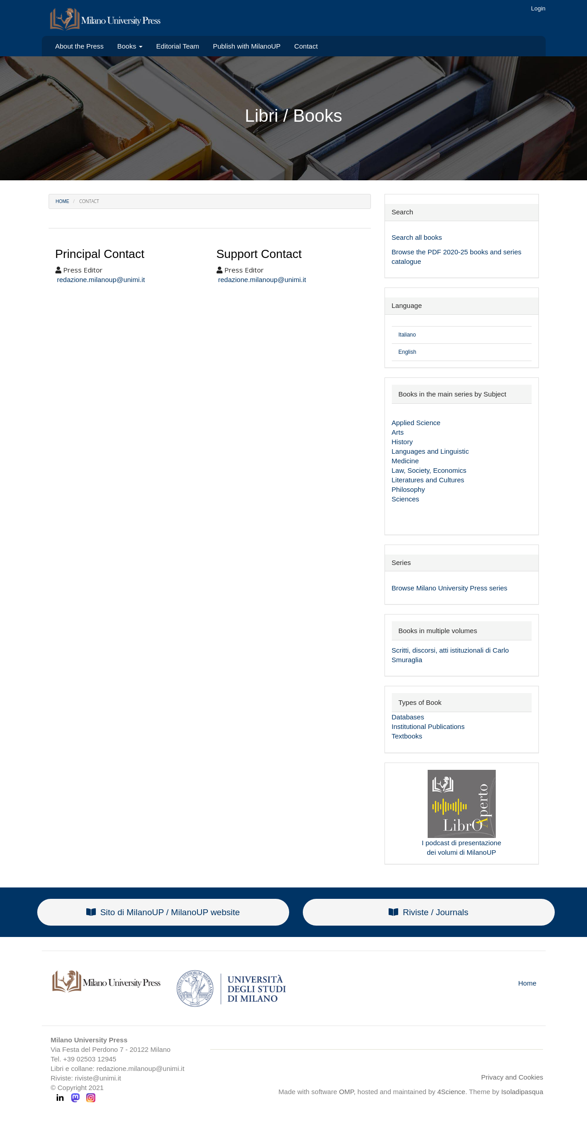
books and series (495, 252)
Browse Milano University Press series (450, 588)
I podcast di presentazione (461, 843)
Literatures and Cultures (428, 480)
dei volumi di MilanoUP (461, 852)
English (407, 352)
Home (62, 201)
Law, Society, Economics (429, 470)
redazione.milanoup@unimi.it (101, 279)
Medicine (405, 461)
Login (538, 8)
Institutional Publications (428, 726)
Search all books (417, 237)
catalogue (406, 261)
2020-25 (456, 252)
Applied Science (416, 422)
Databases (408, 717)
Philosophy (408, 489)
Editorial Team (177, 46)
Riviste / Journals (429, 912)
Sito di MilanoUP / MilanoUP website (163, 912)
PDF (435, 252)
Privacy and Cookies (512, 1077)
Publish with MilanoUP (247, 46)
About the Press (79, 46)
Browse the (410, 252)
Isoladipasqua (522, 1091)
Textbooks (407, 736)
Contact (306, 46)
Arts (398, 432)
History (402, 442)
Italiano (407, 335)
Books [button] (130, 46)
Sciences (405, 499)
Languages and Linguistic (430, 451)
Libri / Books (293, 115)
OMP (346, 1091)
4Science (451, 1091)
